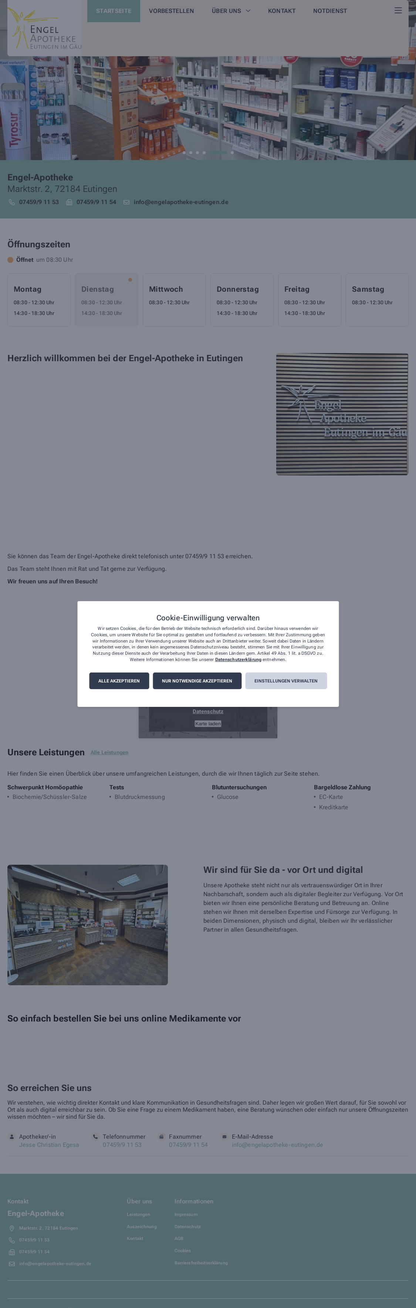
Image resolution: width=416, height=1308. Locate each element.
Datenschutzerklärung (238, 659)
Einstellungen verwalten (286, 681)
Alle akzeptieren (119, 681)
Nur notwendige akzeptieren (197, 681)
